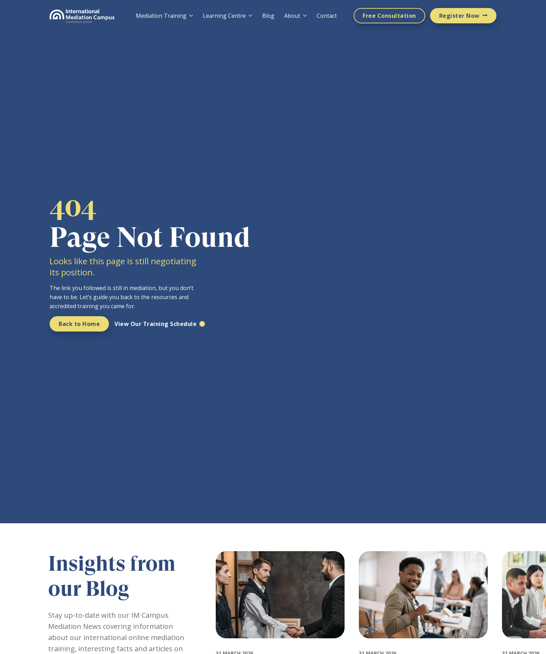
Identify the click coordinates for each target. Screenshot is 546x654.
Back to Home (79, 324)
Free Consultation (389, 16)
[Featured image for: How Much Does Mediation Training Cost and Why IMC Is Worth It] (423, 644)
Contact (327, 16)
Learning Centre (224, 16)
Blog (268, 16)
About (292, 16)
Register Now (459, 16)
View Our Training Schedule (156, 324)
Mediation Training (161, 16)
